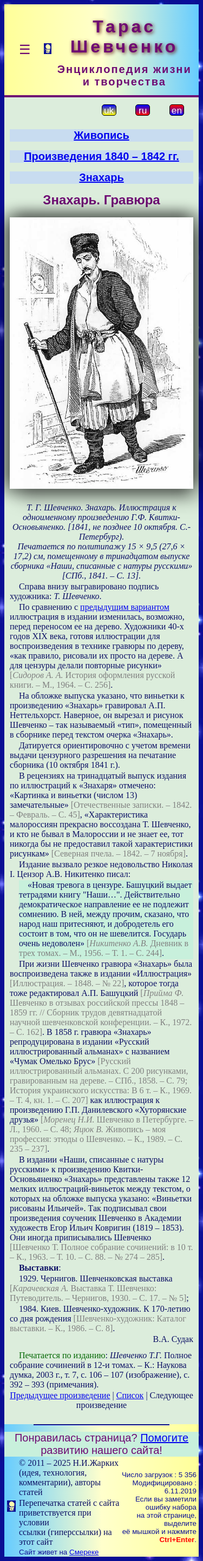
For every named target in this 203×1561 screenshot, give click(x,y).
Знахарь (101, 177)
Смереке (84, 1552)
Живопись (101, 135)
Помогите (164, 1438)
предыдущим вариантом (124, 607)
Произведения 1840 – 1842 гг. (101, 156)
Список (130, 1395)
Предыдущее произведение (60, 1395)
